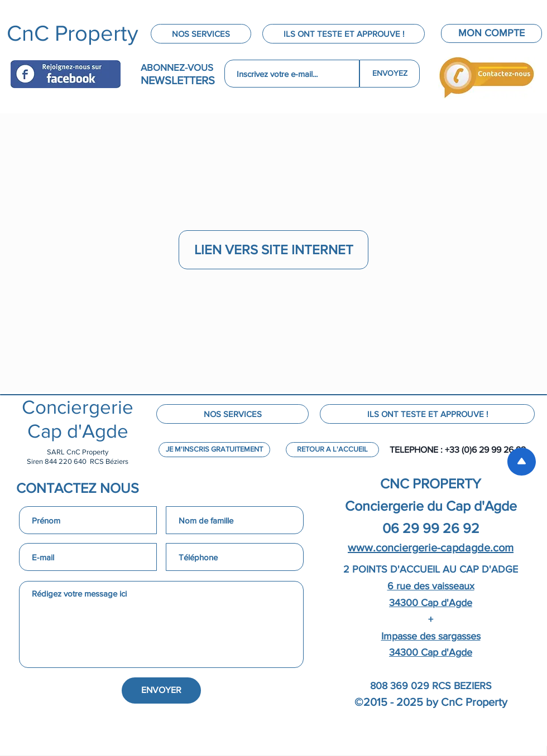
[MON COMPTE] (491, 33)
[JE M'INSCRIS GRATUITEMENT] (214, 449)
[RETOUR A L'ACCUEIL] (332, 449)
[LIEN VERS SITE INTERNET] (273, 249)
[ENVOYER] (161, 690)
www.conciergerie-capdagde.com (431, 547)
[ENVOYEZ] (389, 74)
